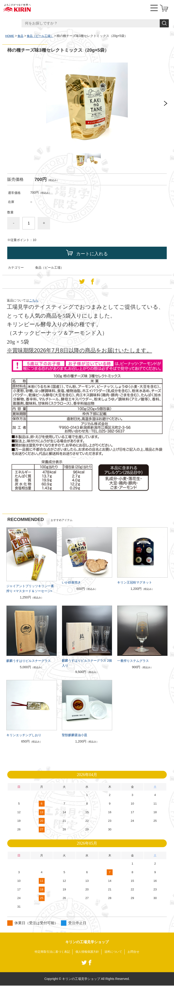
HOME (10, 36)
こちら (34, 300)
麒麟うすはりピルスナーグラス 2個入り (87, 663)
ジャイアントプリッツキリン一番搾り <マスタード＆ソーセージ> (30, 588)
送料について (115, 952)
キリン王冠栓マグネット (134, 582)
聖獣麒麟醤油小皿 (74, 735)
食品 (21, 36)
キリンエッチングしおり (23, 735)
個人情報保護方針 (87, 952)
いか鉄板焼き (71, 582)
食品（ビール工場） (42, 36)
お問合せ (136, 952)
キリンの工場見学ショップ (87, 942)
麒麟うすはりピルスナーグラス (28, 661)
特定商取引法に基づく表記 (50, 952)
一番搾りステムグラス (133, 661)
